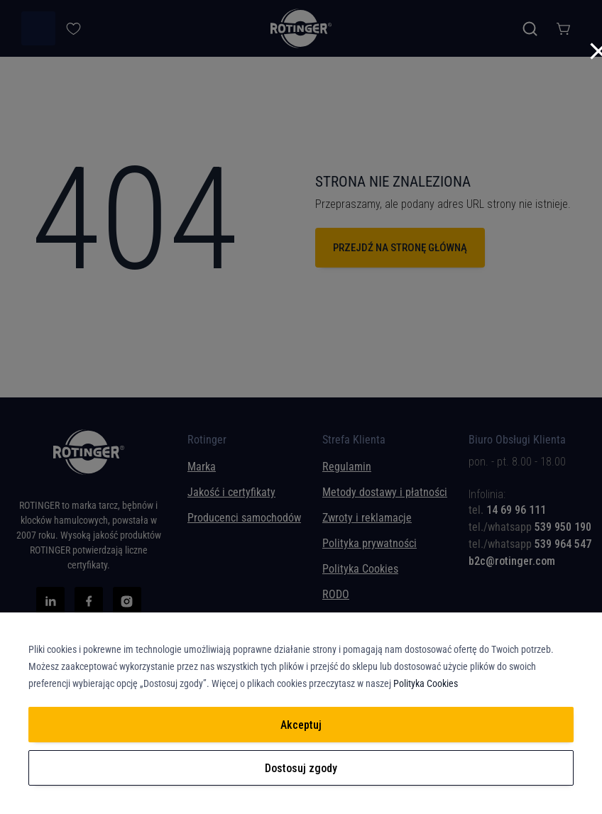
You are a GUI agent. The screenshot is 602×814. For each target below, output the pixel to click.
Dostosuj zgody (301, 768)
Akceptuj (301, 725)
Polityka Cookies (425, 683)
